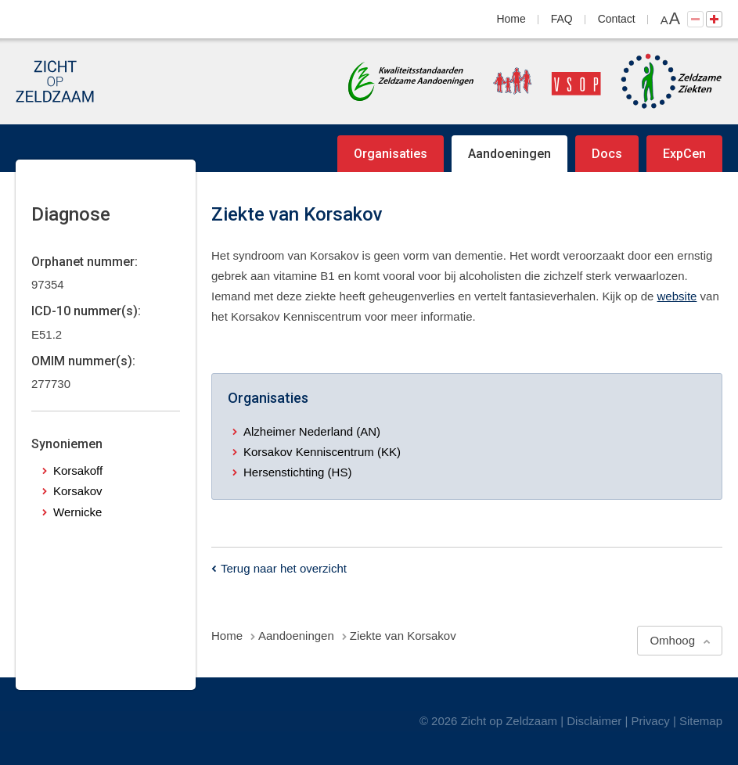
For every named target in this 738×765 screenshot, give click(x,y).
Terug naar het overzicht (284, 568)
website (677, 296)
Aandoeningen (509, 153)
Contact (616, 19)
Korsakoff (78, 470)
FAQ (562, 19)
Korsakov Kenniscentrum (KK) (322, 451)
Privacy (651, 720)
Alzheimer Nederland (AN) (311, 431)
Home (511, 19)
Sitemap (700, 720)
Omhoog (672, 640)
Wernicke (77, 512)
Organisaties (390, 153)
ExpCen (684, 153)
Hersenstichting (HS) (297, 472)
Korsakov (78, 490)
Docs (607, 153)
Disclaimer (594, 720)
